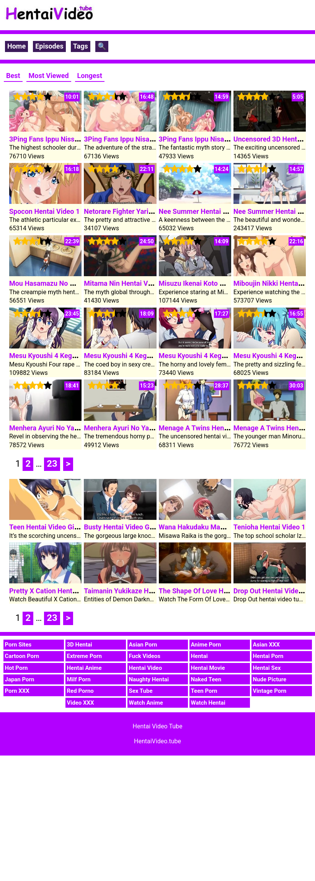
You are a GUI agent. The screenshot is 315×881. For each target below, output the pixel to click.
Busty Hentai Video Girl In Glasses (136, 527)
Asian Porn (143, 644)
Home (16, 46)
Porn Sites (18, 644)
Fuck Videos (145, 656)
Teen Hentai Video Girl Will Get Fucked (68, 527)
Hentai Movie (208, 667)
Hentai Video (145, 667)
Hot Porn (16, 667)
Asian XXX (266, 644)
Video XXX (80, 702)
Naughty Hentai (149, 679)
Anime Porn (206, 644)
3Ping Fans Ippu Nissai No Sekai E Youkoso (76, 139)
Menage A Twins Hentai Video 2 (208, 428)
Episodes (49, 46)
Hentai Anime (84, 667)
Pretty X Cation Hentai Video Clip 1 (63, 591)
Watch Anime (146, 702)
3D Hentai (79, 644)
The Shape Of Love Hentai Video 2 (211, 591)
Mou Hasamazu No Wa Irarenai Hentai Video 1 (80, 283)
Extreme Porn (84, 656)
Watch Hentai (208, 702)
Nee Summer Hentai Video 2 (202, 211)
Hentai (199, 656)
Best (13, 76)
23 (52, 463)
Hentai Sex (267, 667)
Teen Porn (204, 690)
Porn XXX (17, 690)
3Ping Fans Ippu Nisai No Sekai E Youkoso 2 (152, 139)
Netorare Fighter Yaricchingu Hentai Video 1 (152, 211)
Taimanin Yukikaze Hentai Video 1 (136, 591)
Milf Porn (79, 679)
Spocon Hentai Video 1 (44, 211)
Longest (89, 76)
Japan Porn (19, 679)
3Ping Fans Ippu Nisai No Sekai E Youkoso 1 (227, 139)
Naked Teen (206, 679)
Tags (80, 46)
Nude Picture (270, 679)
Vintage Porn (270, 690)
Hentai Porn (268, 656)
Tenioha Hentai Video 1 (269, 527)
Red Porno (80, 690)
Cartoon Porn (22, 656)
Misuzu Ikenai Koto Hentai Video (209, 283)
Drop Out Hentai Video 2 (270, 591)
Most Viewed (49, 76)
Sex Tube (141, 690)
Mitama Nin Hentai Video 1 (125, 283)
